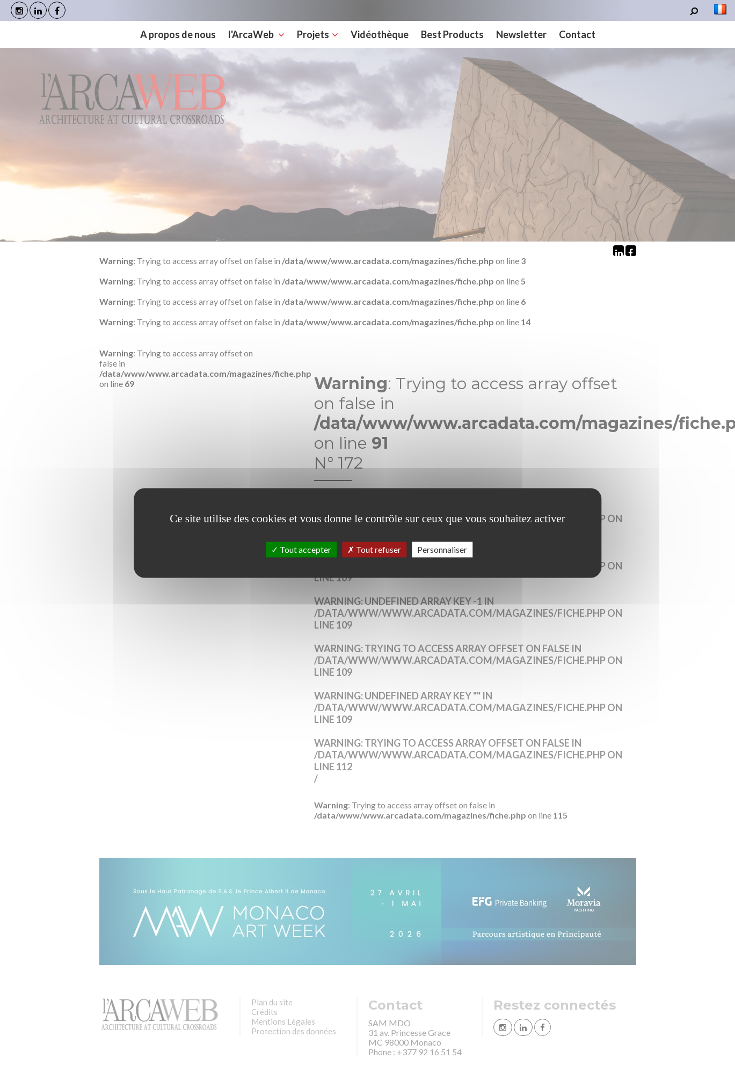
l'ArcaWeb (256, 34)
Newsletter (521, 34)
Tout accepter (301, 549)
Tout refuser (374, 549)
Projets (317, 34)
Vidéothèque (380, 34)
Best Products (452, 34)
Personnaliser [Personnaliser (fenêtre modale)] (442, 549)
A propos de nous (178, 34)
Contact (577, 34)
